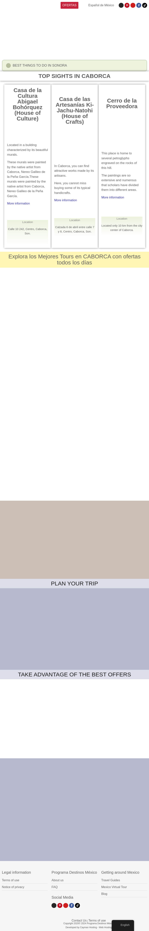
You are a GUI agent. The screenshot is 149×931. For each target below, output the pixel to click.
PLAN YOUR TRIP (74, 583)
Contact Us (79, 920)
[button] (74, 66)
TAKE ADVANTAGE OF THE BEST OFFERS (74, 674)
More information (32, 203)
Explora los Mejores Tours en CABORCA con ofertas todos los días (74, 259)
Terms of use (97, 920)
